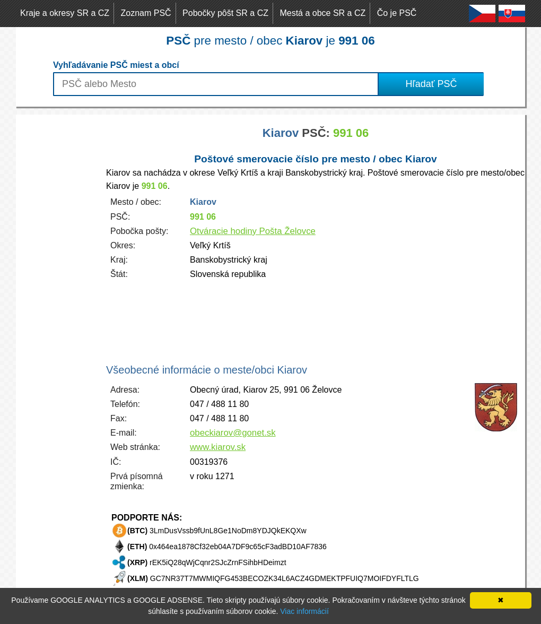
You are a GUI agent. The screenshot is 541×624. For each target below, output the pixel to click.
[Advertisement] (58, 274)
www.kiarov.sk (218, 447)
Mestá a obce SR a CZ (322, 13)
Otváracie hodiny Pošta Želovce (253, 231)
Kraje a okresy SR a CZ (64, 13)
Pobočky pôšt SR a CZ (225, 13)
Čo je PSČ (397, 13)
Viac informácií (304, 611)
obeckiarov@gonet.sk (233, 433)
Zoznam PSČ (146, 13)
